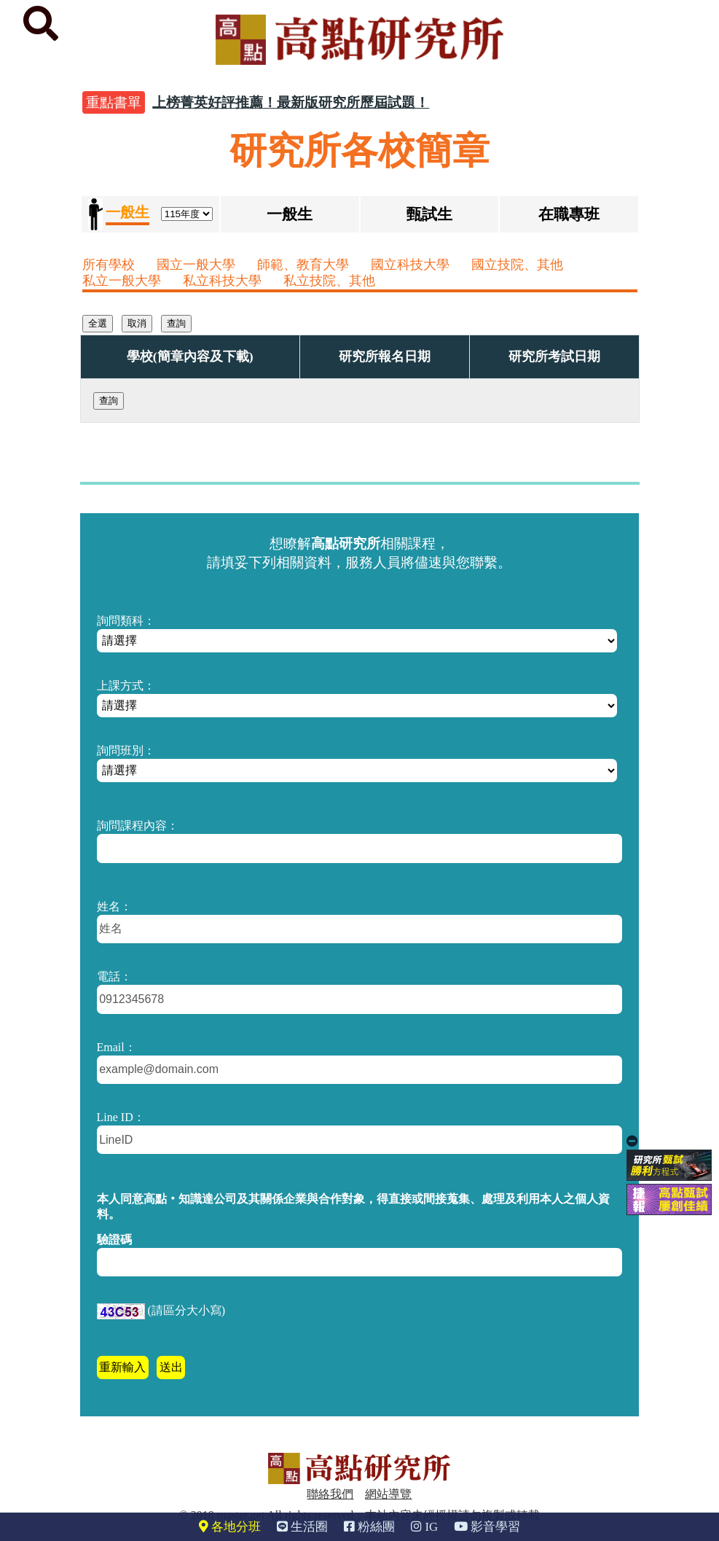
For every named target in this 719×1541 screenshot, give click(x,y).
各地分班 (230, 1527)
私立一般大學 (121, 280)
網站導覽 (388, 1494)
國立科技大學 (410, 264)
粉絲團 (369, 1527)
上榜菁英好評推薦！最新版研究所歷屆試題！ (290, 102)
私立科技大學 (222, 280)
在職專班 (569, 214)
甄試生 (429, 214)
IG (424, 1527)
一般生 (290, 214)
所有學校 (108, 264)
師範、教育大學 (303, 264)
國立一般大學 (196, 264)
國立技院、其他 (517, 264)
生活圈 (302, 1527)
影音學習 (487, 1527)
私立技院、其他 (329, 280)
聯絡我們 (330, 1494)
